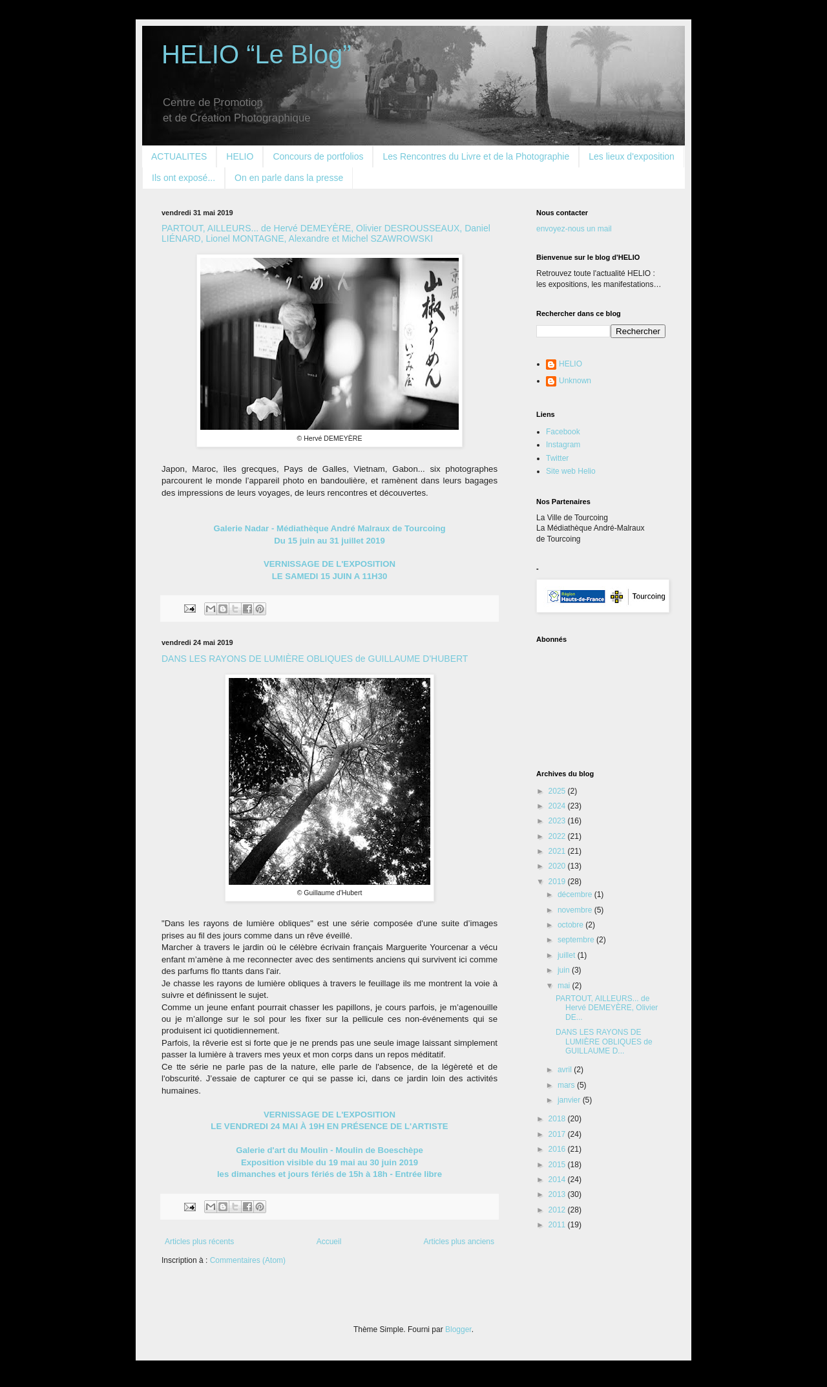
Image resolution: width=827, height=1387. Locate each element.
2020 (558, 866)
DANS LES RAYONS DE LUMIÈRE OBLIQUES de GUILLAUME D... (604, 1041)
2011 (558, 1224)
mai (565, 985)
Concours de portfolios (318, 156)
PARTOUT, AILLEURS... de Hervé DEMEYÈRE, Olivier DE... (607, 1008)
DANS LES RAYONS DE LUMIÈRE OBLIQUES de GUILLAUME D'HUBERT (315, 658)
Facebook (563, 431)
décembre (576, 894)
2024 (558, 805)
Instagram (563, 444)
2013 (558, 1194)
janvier (570, 1100)
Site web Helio (571, 471)
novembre (576, 910)
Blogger (458, 1329)
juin (565, 970)
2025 (558, 791)
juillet (568, 955)
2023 (558, 820)
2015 (558, 1164)
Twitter (557, 458)
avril (566, 1069)
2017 (558, 1134)
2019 (558, 881)
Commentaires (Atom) (248, 1260)
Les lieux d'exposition (632, 156)
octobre (571, 924)
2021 (558, 851)
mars (567, 1085)
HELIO (239, 156)
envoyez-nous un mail (574, 228)
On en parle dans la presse (289, 178)
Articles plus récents (199, 1241)
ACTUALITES (179, 156)
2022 (558, 836)
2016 (558, 1149)
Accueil (329, 1241)
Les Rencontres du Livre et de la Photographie (475, 156)
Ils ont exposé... (183, 178)
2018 (558, 1118)
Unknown (575, 380)
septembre (577, 939)
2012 (558, 1209)
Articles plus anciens (459, 1241)
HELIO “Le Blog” (256, 54)
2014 (558, 1179)
